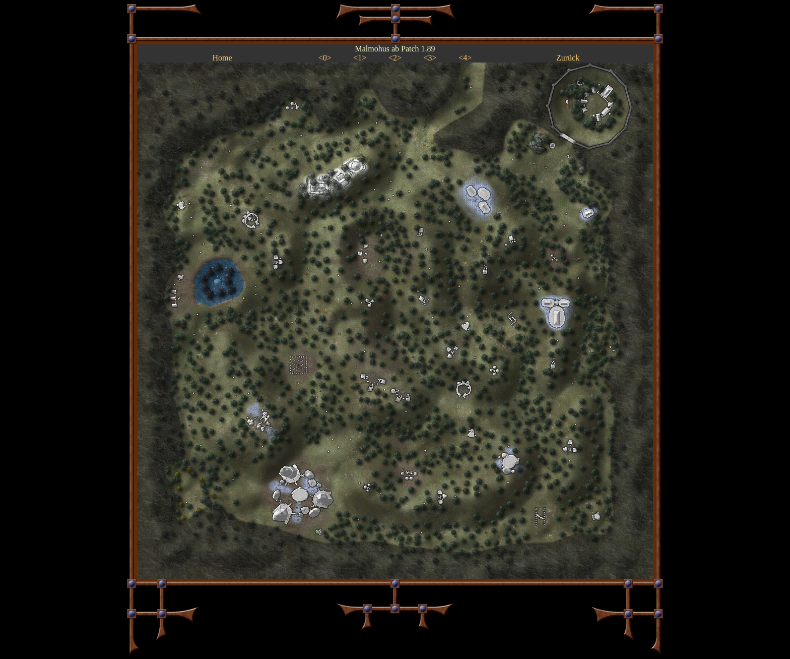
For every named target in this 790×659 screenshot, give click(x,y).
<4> (465, 57)
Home (222, 57)
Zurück (567, 57)
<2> (395, 57)
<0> (325, 57)
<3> (430, 57)
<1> (359, 57)
